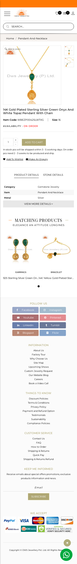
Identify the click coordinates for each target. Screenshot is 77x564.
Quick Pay (38, 455)
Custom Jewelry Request (38, 371)
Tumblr (53, 325)
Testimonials (38, 415)
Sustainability (38, 419)
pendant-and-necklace (32, 38)
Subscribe (38, 496)
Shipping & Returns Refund (38, 459)
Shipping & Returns (38, 450)
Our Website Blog (38, 375)
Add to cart (34, 142)
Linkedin (25, 325)
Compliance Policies (38, 423)
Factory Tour (38, 354)
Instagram (53, 309)
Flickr (52, 332)
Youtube (25, 317)
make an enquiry (37, 159)
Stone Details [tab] (53, 174)
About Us (38, 350)
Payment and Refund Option (39, 411)
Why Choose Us (38, 358)
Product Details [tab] (26, 174)
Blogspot (25, 332)
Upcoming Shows (39, 366)
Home (10, 38)
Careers (38, 379)
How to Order (38, 446)
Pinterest (52, 317)
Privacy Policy (38, 406)
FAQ (38, 442)
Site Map (39, 362)
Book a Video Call (38, 383)
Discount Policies (38, 398)
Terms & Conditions (38, 402)
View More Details (38, 203)
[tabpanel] (21, 256)
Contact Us (38, 438)
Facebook (25, 309)
